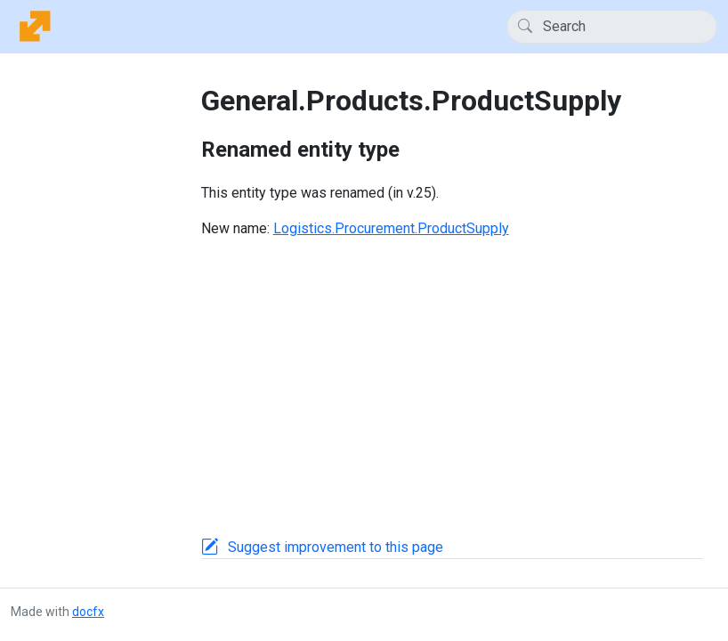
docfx (88, 611)
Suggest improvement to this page (335, 547)
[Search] (611, 27)
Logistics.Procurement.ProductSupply (391, 228)
